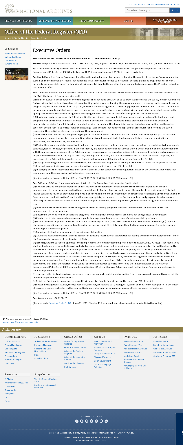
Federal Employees (13, 345)
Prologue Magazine (43, 345)
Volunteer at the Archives (164, 352)
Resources (11, 374)
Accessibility (66, 432)
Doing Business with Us (104, 353)
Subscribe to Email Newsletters (42, 350)
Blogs (37, 354)
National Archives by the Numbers (105, 348)
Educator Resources (91, 20)
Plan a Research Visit (133, 345)
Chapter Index (11, 60)
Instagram (86, 421)
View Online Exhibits (133, 352)
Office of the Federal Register (73, 352)
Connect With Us (91, 416)
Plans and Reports (102, 357)
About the (15, 53)
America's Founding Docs (16, 382)
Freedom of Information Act (100, 432)
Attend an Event (160, 341)
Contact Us (174, 4)
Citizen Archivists (139, 4)
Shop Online (42, 374)
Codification (23, 38)
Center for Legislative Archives (74, 342)
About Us (99, 336)
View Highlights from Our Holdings (135, 367)
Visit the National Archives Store (46, 380)
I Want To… (130, 336)
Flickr (106, 421)
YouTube (96, 421)
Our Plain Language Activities (103, 365)
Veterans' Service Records (55, 20)
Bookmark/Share (158, 4)
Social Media (10, 390)
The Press (9, 363)
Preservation (11, 356)
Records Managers (13, 359)
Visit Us (128, 20)
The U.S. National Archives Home (38, 8)
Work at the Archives (162, 348)
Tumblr (91, 421)
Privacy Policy (79, 432)
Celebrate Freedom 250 (164, 356)
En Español (10, 393)
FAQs (7, 397)
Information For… (15, 336)
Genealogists (11, 348)
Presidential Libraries (74, 363)
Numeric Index (11, 63)
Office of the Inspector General (74, 358)
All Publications (41, 358)
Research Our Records (18, 20)
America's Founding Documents (164, 21)
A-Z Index (9, 379)
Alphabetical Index (13, 57)
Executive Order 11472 (59, 303)
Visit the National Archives (135, 348)
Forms (8, 401)
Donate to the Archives (163, 345)
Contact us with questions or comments (20, 322)
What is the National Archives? (103, 342)
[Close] (179, 417)
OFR (14, 38)
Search (175, 10)
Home (7, 38)
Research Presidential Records (134, 360)
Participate (160, 336)
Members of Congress (15, 352)
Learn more (155, 439)
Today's (45, 341)
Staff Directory (71, 367)
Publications (42, 336)
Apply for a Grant (131, 356)
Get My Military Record (134, 341)
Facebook (77, 421)
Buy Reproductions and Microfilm (45, 386)
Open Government (102, 360)
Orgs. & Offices (73, 336)
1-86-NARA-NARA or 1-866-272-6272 (91, 440)
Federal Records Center (75, 347)
